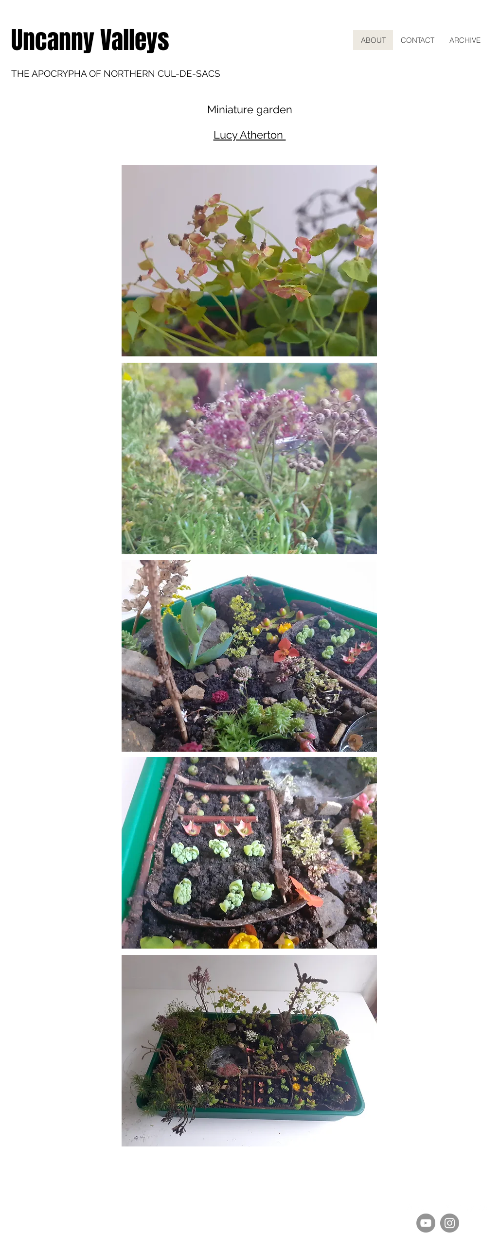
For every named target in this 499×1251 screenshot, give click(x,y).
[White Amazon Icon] (434, 1208)
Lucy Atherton (250, 134)
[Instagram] (449, 1223)
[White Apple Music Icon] (422, 1208)
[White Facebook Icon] (458, 1208)
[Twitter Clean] (446, 1208)
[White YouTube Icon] (471, 1208)
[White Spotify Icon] (410, 1208)
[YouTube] (425, 1223)
